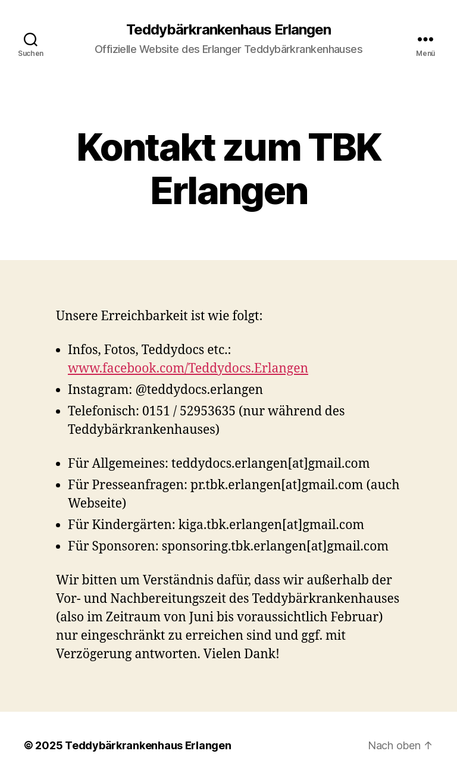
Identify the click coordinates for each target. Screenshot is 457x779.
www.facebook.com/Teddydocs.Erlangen (188, 369)
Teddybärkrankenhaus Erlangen (228, 30)
